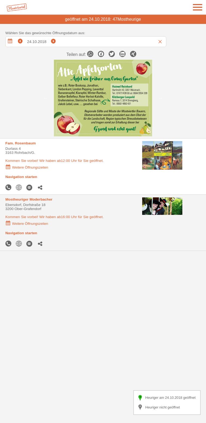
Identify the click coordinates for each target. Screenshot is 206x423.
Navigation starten (21, 177)
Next (160, 98)
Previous (45, 98)
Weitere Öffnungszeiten (26, 167)
